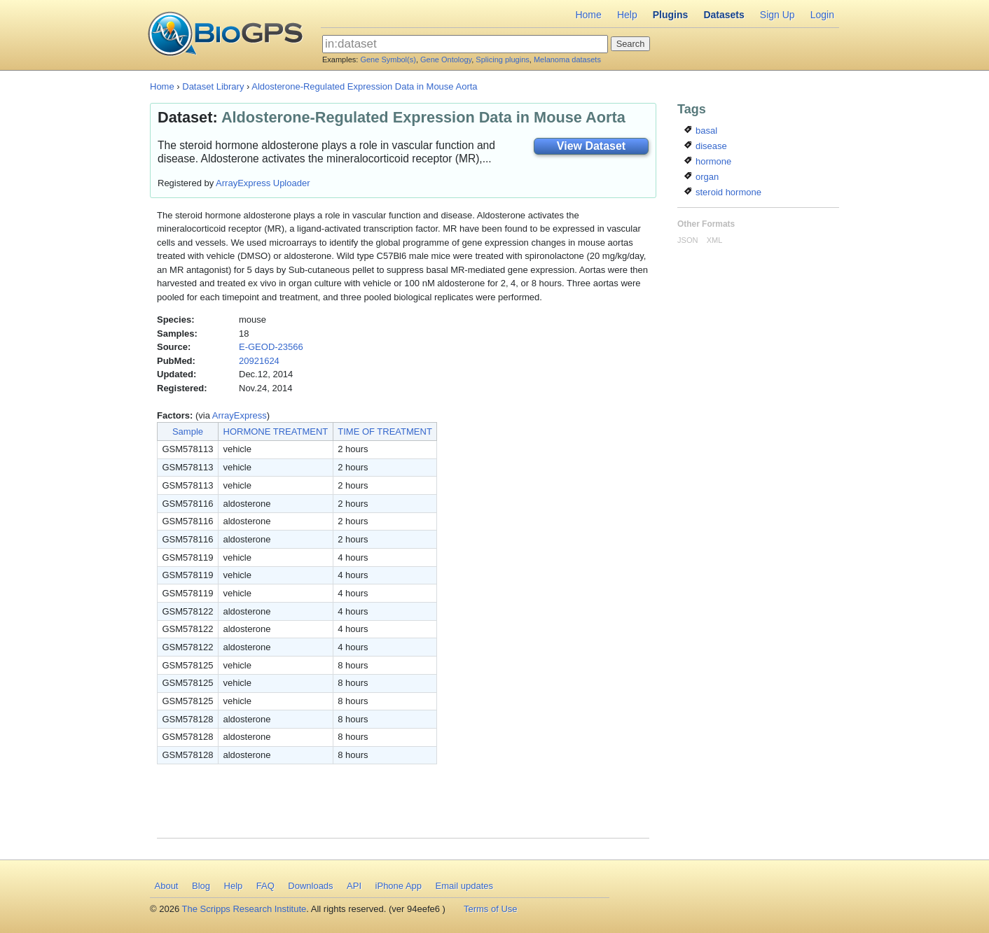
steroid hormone (722, 192)
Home (588, 14)
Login (822, 14)
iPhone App (398, 886)
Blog (201, 886)
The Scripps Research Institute (244, 909)
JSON (687, 240)
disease (705, 146)
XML (715, 240)
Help (627, 14)
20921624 (259, 361)
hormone (707, 161)
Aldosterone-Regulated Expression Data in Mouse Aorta (364, 86)
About (167, 886)
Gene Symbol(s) (387, 59)
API (354, 886)
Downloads (310, 886)
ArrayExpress (239, 415)
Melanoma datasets (567, 59)
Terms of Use (491, 909)
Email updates (464, 886)
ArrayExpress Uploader (263, 183)
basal (700, 130)
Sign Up (777, 14)
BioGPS (225, 34)
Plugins (671, 14)
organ (701, 176)
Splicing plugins (502, 59)
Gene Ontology (445, 59)
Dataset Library (213, 86)
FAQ (265, 886)
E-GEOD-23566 (271, 347)
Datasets (723, 14)
